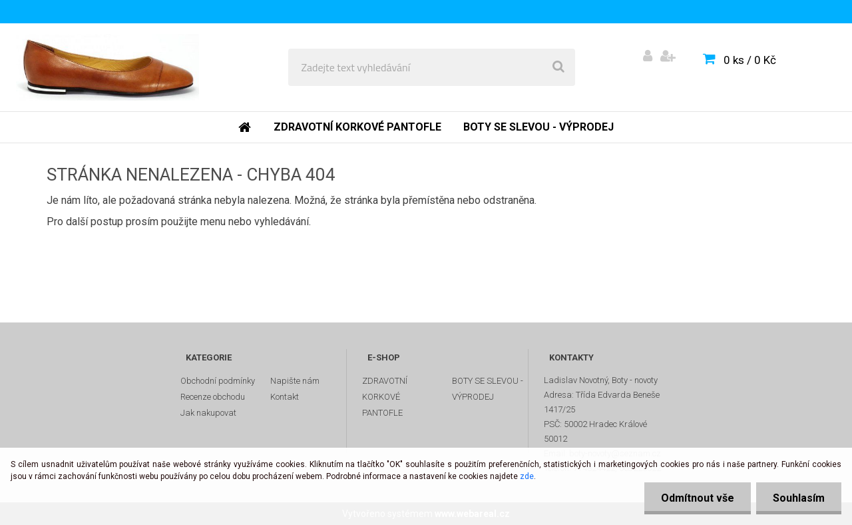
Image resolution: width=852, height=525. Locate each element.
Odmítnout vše (697, 498)
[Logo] (107, 67)
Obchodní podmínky (217, 381)
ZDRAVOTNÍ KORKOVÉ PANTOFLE (384, 397)
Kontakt (284, 397)
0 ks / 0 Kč (750, 60)
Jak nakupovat (208, 413)
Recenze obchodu (212, 397)
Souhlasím (799, 498)
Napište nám (295, 381)
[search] (558, 67)
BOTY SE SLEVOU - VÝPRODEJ (487, 389)
